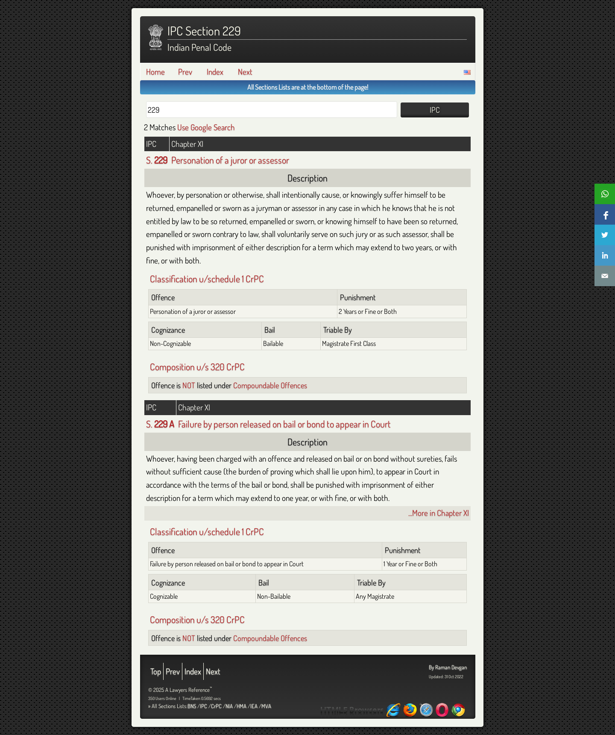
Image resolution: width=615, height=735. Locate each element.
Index (215, 71)
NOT (188, 385)
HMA (241, 706)
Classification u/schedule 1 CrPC (207, 278)
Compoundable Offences (270, 385)
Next (245, 71)
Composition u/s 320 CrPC (197, 366)
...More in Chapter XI (438, 512)
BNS (191, 706)
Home (155, 71)
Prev (185, 71)
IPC (203, 706)
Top (155, 671)
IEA (254, 706)
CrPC (216, 706)
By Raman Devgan (448, 667)
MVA (266, 706)
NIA (229, 706)
